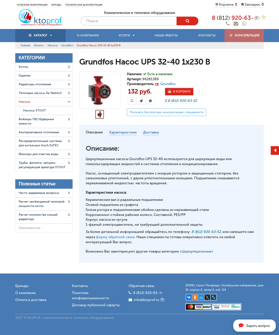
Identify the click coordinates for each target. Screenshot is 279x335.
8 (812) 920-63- (148, 293)
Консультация (244, 35)
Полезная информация (32, 4)
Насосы (53, 45)
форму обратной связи (115, 237)
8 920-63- (236, 18)
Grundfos (67, 45)
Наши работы (166, 35)
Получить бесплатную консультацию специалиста (166, 112)
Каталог (39, 45)
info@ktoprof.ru (144, 300)
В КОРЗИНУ (179, 91)
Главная (25, 45)
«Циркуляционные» (196, 251)
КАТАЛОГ (40, 35)
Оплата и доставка (30, 300)
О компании (88, 35)
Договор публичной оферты (96, 305)
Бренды (56, 4)
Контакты (207, 35)
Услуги (126, 35)
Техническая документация (83, 4)
